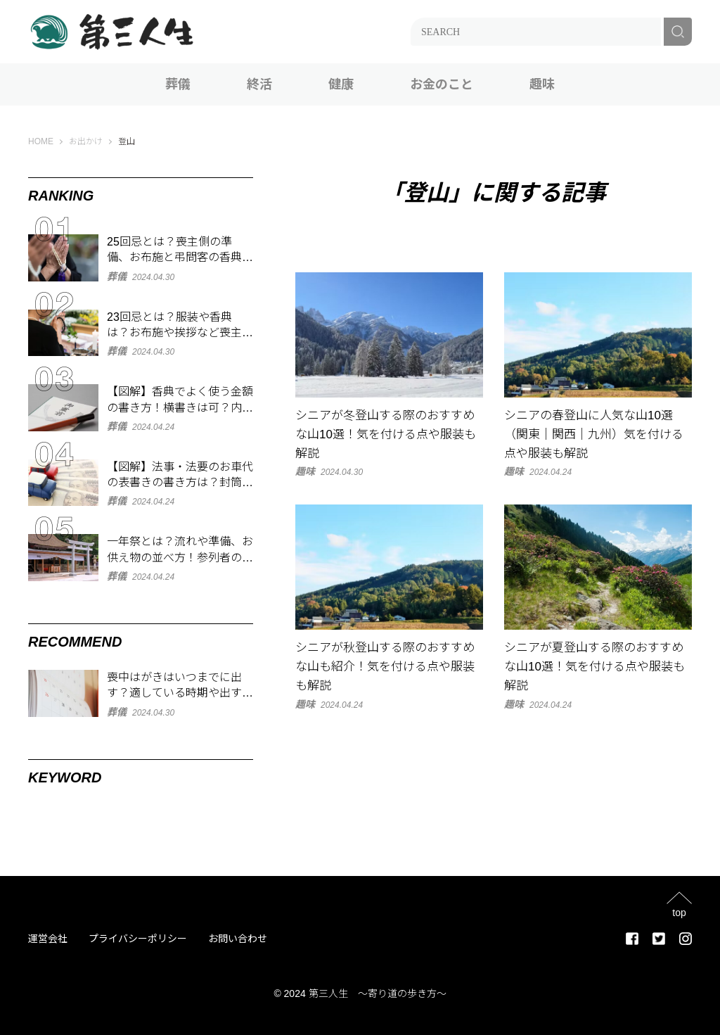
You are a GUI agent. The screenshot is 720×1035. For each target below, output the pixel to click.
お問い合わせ (237, 938)
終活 (259, 84)
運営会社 (48, 938)
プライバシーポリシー (138, 938)
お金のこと (441, 84)
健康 (341, 84)
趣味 (542, 84)
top (679, 912)
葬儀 (178, 84)
